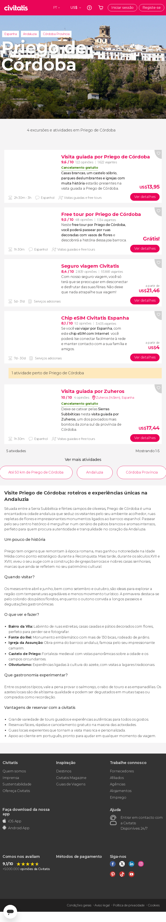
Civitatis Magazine (71, 778)
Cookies (154, 905)
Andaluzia (30, 34)
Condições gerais (79, 905)
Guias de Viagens (70, 784)
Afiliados (117, 778)
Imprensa (11, 778)
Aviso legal (102, 905)
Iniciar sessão (122, 8)
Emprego (118, 797)
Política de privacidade (129, 905)
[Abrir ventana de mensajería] (10, 912)
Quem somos (14, 771)
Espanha (10, 34)
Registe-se (152, 8)
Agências (117, 784)
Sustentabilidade (17, 784)
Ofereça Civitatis (16, 791)
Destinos (63, 771)
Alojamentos (120, 791)
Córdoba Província (56, 34)
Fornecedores (122, 771)
